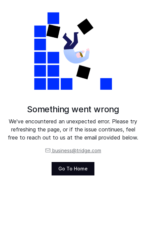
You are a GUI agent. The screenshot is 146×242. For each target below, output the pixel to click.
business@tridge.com (73, 150)
